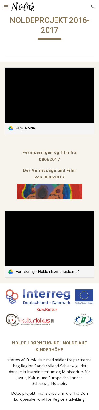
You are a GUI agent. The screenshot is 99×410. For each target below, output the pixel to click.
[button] (5, 6)
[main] (49, 27)
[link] (49, 100)
